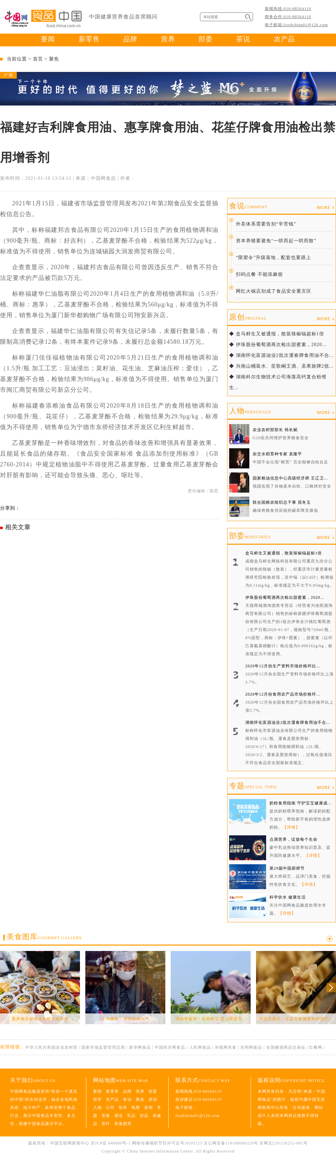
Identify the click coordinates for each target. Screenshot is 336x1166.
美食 (105, 1115)
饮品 (144, 1115)
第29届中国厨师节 (287, 868)
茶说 (243, 39)
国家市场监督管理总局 (103, 1047)
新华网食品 (140, 1047)
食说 (248, 206)
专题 (253, 786)
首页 (38, 58)
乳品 (131, 1115)
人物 (250, 411)
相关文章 (18, 527)
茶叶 (105, 1123)
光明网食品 (251, 1047)
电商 (135, 1107)
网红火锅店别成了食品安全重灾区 (273, 291)
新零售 (89, 39)
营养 (168, 39)
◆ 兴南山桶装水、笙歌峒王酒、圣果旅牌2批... (281, 366)
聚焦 (54, 58)
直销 (148, 1107)
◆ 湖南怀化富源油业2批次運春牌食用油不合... (281, 355)
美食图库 (44, 936)
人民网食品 (200, 1047)
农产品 (284, 39)
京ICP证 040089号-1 (111, 1143)
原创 (248, 317)
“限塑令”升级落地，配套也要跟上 (273, 257)
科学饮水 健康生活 (287, 897)
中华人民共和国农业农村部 (51, 1047)
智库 (97, 1099)
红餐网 (315, 1047)
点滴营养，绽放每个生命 (293, 839)
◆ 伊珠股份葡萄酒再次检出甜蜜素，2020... (278, 344)
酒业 (118, 1115)
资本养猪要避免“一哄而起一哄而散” (276, 240)
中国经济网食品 (170, 1047)
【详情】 (291, 827)
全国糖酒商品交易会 (285, 1047)
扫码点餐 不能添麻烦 (259, 274)
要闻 (48, 39)
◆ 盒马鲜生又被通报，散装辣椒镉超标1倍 (276, 333)
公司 (110, 1107)
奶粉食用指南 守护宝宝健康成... (300, 803)
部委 (206, 39)
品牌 (130, 39)
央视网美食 (226, 1047)
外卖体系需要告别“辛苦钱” (266, 223)
